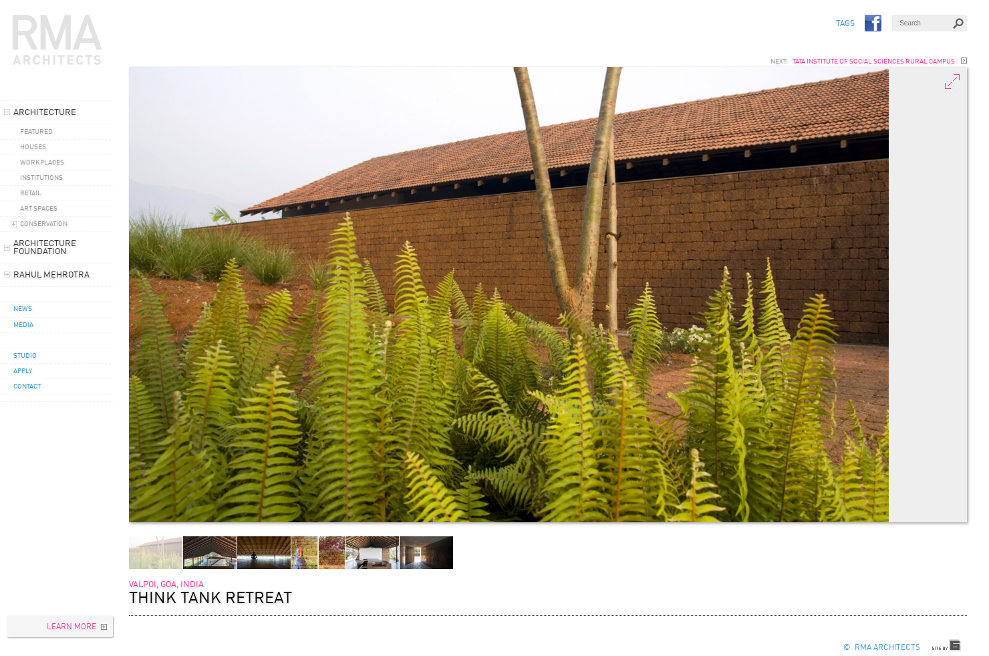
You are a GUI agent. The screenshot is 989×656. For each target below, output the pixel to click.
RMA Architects (57, 40)
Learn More (71, 627)
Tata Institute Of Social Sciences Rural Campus (874, 61)
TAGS (845, 24)
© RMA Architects (881, 648)
